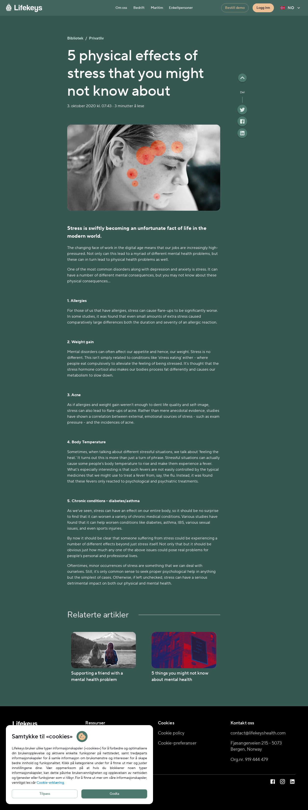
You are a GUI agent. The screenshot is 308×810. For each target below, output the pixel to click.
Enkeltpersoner (181, 8)
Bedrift (138, 8)
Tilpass (44, 794)
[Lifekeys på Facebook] (273, 782)
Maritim (157, 8)
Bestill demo (235, 8)
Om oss (121, 8)
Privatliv (96, 38)
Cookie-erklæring (50, 783)
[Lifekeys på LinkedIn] (292, 782)
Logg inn (263, 8)
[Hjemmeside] (59, 7)
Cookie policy (171, 733)
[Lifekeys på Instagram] (282, 782)
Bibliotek (75, 38)
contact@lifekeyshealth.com (258, 733)
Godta (114, 794)
